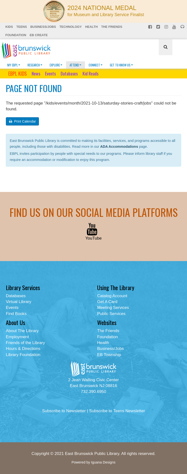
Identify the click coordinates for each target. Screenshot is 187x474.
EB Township (109, 354)
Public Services (111, 313)
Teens (21, 27)
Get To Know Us (121, 65)
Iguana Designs (103, 462)
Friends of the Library (25, 342)
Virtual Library (18, 301)
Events (50, 73)
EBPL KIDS (17, 73)
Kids (9, 27)
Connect (96, 65)
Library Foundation (23, 354)
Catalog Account (112, 296)
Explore (56, 65)
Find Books (16, 313)
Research (35, 65)
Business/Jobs (43, 27)
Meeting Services (113, 307)
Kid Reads (90, 73)
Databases (69, 73)
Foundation (15, 35)
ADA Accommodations (119, 146)
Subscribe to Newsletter (64, 411)
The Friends (111, 27)
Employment (17, 337)
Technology (70, 27)
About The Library (22, 330)
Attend (75, 65)
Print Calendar (22, 121)
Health (91, 27)
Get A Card (107, 301)
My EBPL (13, 65)
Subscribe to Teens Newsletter (117, 411)
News (36, 73)
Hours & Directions (23, 348)
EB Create (39, 35)
